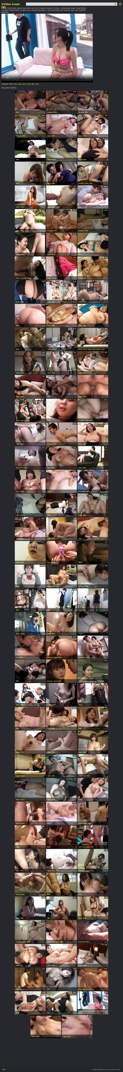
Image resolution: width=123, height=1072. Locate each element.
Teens (15, 84)
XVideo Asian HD (10, 4)
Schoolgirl (82, 870)
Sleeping (81, 112)
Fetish (18, 420)
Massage (49, 444)
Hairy (24, 84)
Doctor (80, 349)
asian (37, 84)
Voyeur (29, 84)
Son (17, 657)
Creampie (81, 420)
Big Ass (85, 989)
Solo (17, 467)
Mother (81, 776)
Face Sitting (82, 491)
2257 (3, 1069)
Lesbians (81, 586)
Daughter (50, 112)
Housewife (23, 278)
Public (11, 84)
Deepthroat (82, 847)
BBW (33, 84)
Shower (18, 894)
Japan (20, 84)
